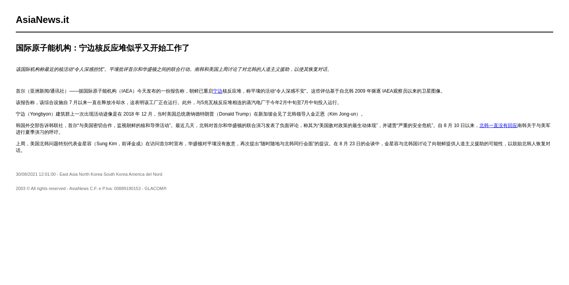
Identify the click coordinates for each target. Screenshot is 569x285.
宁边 (217, 91)
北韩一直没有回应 (498, 125)
